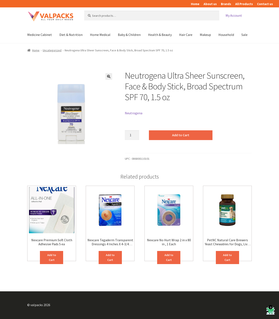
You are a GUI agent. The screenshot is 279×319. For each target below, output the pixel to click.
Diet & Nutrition (71, 35)
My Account (234, 15)
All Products (244, 4)
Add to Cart (180, 135)
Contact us (265, 4)
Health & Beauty (160, 35)
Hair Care (185, 35)
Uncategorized (52, 50)
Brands (226, 4)
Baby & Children (129, 35)
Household (226, 35)
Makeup (205, 35)
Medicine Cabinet (39, 35)
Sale (244, 35)
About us (210, 4)
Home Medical (100, 35)
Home (195, 4)
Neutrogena (133, 113)
